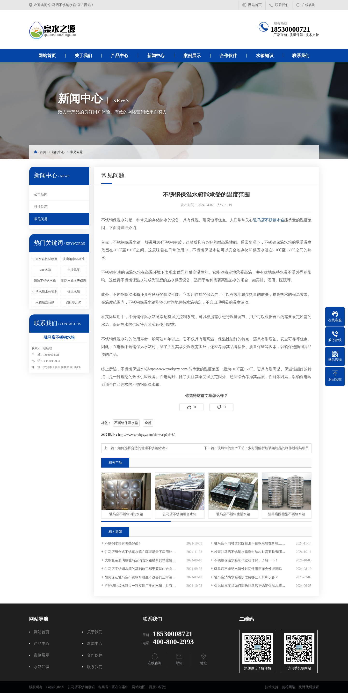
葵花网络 (288, 687)
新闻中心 (156, 55)
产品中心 (119, 55)
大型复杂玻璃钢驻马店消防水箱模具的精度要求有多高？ (147, 560)
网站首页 (255, 5)
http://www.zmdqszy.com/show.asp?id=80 (146, 435)
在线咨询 (308, 5)
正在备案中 (120, 687)
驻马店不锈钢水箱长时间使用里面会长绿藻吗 (248, 569)
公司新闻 (41, 194)
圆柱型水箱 (73, 302)
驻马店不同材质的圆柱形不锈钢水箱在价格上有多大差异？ (258, 543)
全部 (148, 423)
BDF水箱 (45, 270)
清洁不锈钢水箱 (45, 281)
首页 (43, 152)
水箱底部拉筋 (45, 302)
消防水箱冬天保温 (73, 281)
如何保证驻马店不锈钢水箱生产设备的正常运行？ (142, 577)
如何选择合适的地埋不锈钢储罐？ (142, 448)
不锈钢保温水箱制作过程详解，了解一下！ (246, 560)
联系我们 (282, 5)
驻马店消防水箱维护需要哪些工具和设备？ (246, 577)
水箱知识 (264, 55)
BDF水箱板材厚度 (44, 259)
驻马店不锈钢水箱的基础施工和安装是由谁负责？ (142, 569)
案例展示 (192, 55)
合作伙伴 (228, 55)
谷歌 (161, 687)
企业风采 (73, 270)
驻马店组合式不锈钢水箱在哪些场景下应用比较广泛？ (145, 552)
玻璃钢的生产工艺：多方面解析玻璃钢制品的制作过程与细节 (263, 448)
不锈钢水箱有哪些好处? (122, 543)
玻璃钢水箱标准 (74, 259)
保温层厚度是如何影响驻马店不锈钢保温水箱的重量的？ (256, 586)
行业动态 (41, 207)
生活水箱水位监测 (45, 291)
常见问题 (76, 152)
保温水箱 (73, 291)
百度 (152, 687)
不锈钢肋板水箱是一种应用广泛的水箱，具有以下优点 (145, 586)
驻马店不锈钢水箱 (268, 220)
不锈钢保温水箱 (126, 423)
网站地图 (138, 687)
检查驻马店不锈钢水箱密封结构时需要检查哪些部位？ (254, 552)
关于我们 (83, 55)
